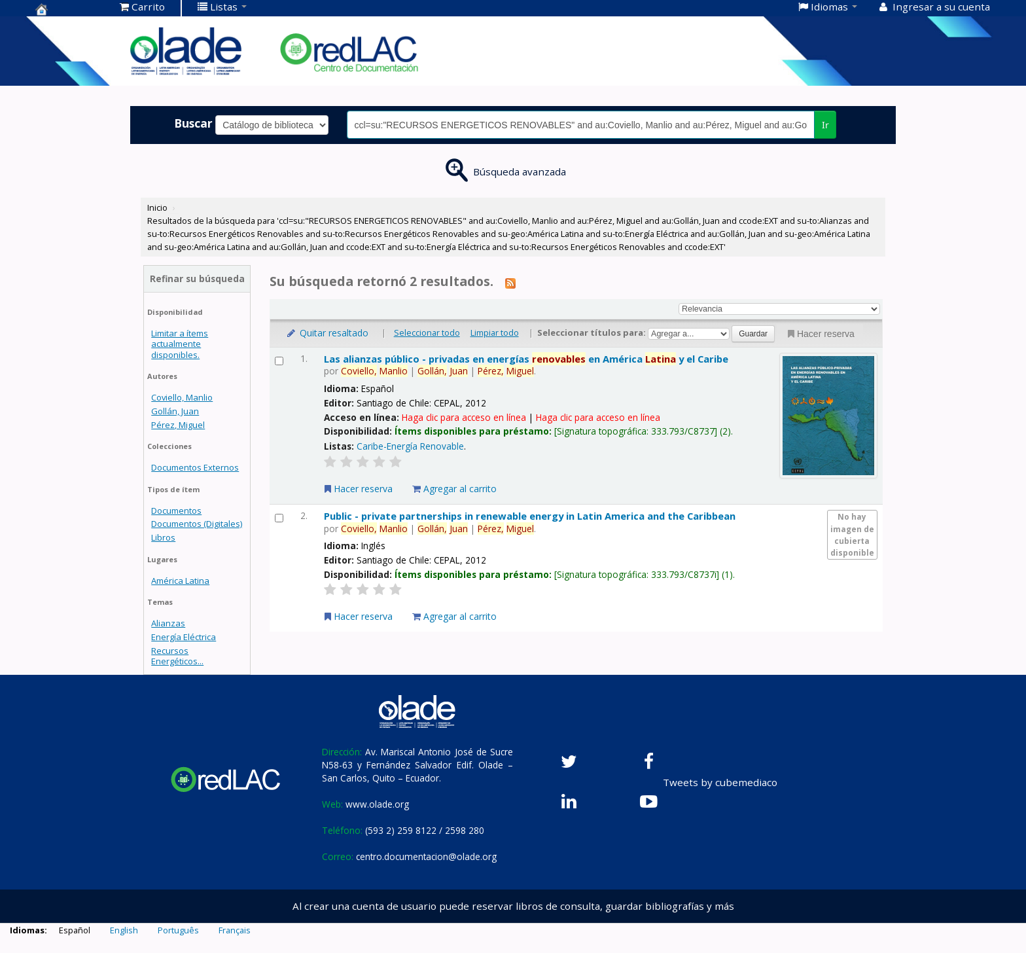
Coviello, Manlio (182, 397)
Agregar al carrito (454, 488)
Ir (825, 124)
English (124, 930)
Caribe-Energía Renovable (410, 446)
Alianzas (168, 623)
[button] (142, 6)
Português (178, 930)
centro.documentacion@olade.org (426, 856)
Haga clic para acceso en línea (464, 417)
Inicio (157, 207)
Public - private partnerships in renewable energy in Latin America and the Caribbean (529, 515)
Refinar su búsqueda (197, 278)
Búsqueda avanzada (519, 171)
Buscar (193, 123)
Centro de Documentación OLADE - (68, 9)
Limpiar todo (494, 332)
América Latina (180, 580)
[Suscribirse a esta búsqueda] (510, 283)
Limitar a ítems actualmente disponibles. (179, 343)
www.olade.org (377, 804)
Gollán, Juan (175, 411)
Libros (163, 537)
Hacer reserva (820, 334)
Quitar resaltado (326, 333)
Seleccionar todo (427, 332)
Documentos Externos (195, 467)
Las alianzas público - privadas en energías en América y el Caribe (526, 358)
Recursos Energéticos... (177, 656)
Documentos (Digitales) (196, 524)
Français (235, 930)
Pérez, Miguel (178, 425)
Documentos (176, 510)
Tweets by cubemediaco (720, 782)
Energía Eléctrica (183, 637)
